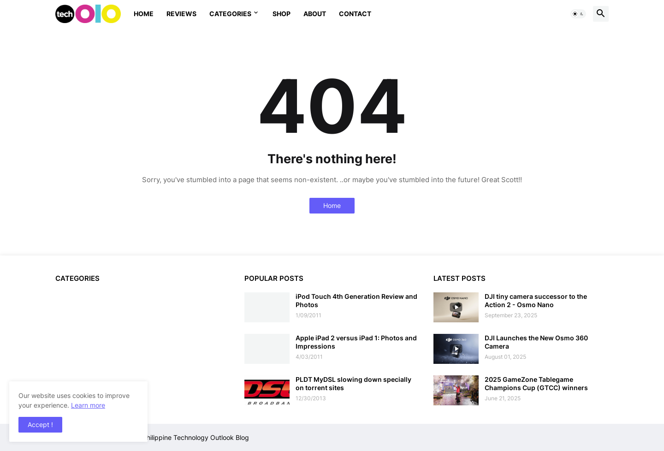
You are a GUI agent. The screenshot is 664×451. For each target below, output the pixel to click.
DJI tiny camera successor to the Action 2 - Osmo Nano (536, 300)
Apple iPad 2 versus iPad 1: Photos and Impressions (356, 342)
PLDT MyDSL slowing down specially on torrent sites (353, 383)
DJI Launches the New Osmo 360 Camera (536, 342)
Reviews (181, 14)
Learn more (88, 405)
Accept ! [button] (40, 424)
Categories (230, 14)
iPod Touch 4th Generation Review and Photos (356, 300)
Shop (281, 14)
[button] (578, 13)
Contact (355, 14)
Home (144, 14)
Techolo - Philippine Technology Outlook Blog (181, 437)
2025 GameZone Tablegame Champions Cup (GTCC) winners (536, 383)
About (314, 14)
